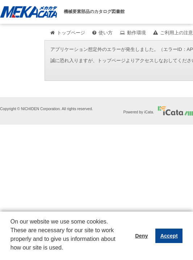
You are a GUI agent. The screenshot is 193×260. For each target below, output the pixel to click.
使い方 (105, 32)
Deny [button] (141, 236)
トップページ (71, 32)
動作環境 (136, 32)
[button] (12, 253)
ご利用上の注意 (176, 32)
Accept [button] (169, 236)
